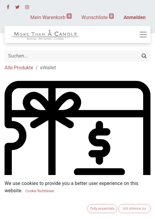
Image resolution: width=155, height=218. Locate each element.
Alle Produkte (19, 68)
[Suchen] (144, 56)
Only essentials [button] (102, 208)
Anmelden (135, 17)
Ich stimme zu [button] (134, 208)
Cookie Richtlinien (39, 191)
